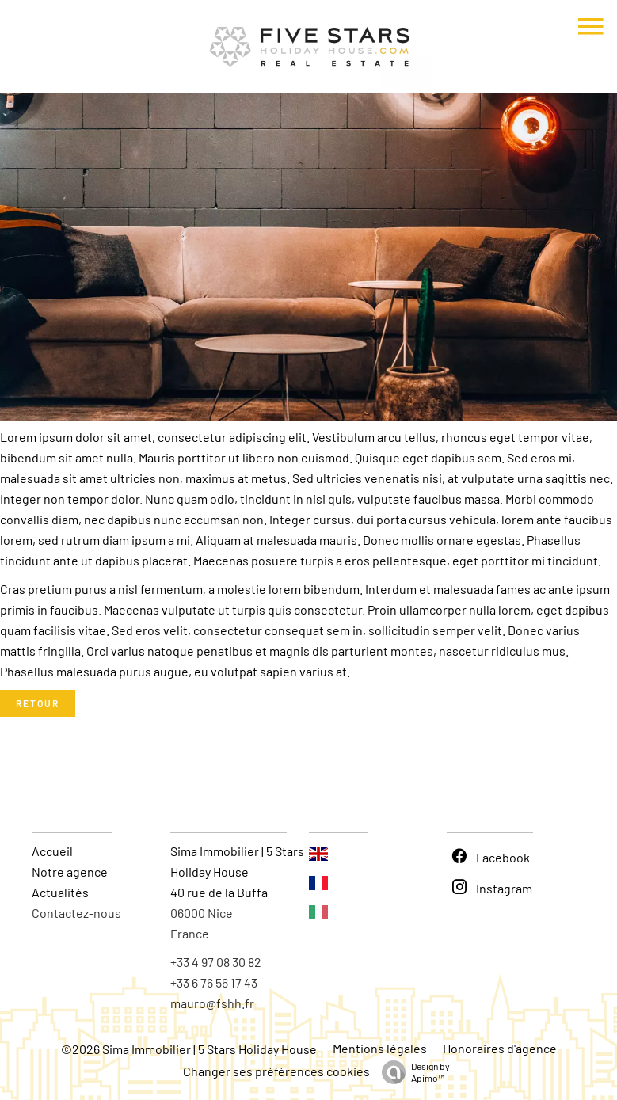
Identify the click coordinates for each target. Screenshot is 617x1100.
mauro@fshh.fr (212, 1003)
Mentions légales (380, 1048)
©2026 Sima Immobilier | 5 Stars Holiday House (189, 1048)
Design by (412, 1072)
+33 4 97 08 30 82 (215, 961)
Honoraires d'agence (500, 1048)
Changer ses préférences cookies (276, 1071)
